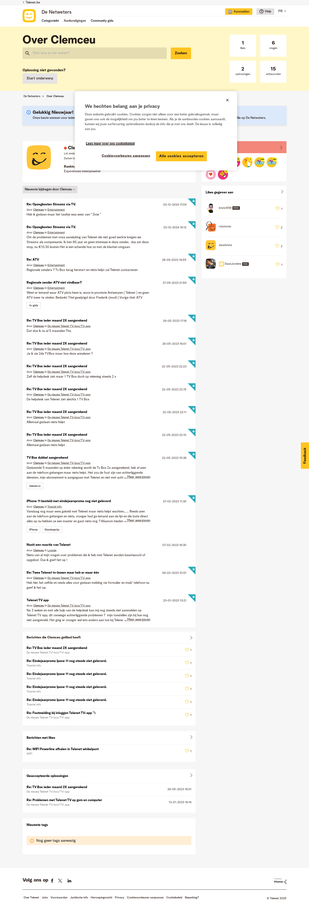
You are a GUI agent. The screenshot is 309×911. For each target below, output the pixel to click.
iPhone (33, 529)
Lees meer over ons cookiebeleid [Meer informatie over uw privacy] (110, 143)
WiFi (29, 753)
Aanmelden (241, 11)
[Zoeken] (95, 53)
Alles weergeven (109, 639)
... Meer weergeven (137, 477)
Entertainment (56, 209)
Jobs (45, 897)
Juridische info (79, 897)
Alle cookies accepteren (181, 156)
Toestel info (54, 506)
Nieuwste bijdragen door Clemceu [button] (48, 189)
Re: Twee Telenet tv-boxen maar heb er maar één (63, 572)
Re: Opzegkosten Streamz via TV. (51, 204)
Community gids (102, 21)
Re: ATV (33, 259)
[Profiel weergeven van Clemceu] (38, 209)
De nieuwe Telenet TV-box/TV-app (69, 326)
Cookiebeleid (174, 897)
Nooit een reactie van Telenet (48, 545)
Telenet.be (33, 2)
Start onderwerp (40, 78)
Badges (211, 147)
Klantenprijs (52, 529)
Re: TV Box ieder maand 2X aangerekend (57, 320)
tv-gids (33, 305)
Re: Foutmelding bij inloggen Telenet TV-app (60, 713)
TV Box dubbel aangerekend (47, 457)
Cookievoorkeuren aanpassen (145, 897)
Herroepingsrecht (101, 897)
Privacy (119, 897)
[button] (305, 455)
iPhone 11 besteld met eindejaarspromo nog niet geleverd (69, 501)
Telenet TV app (38, 600)
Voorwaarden (59, 897)
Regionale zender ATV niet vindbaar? (54, 282)
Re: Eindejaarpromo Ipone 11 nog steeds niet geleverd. (67, 661)
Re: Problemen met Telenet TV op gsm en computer (64, 800)
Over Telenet (31, 897)
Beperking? (192, 897)
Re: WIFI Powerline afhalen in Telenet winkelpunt (63, 749)
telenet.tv (35, 486)
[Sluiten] (227, 100)
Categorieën (50, 21)
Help (268, 11)
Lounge (52, 550)
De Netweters (56, 12)
